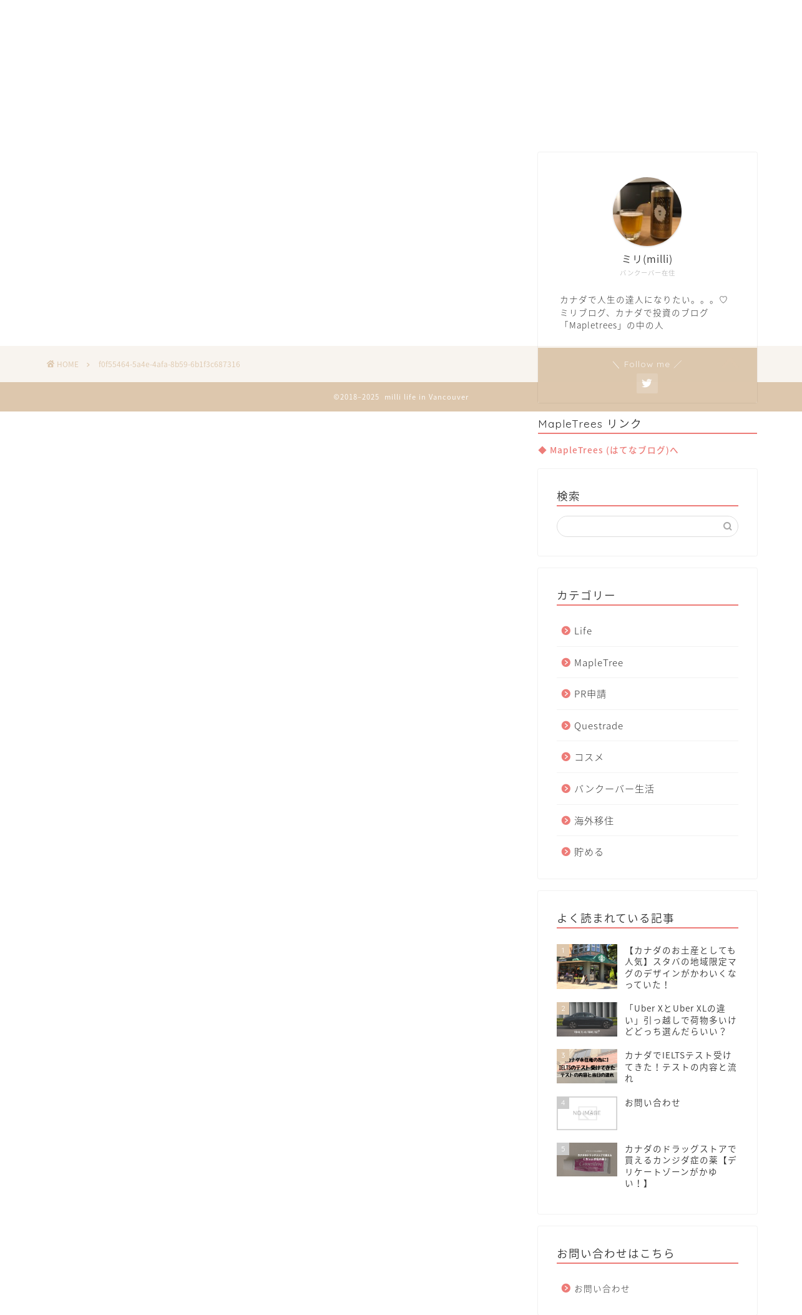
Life (583, 630)
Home (275, 120)
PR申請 (590, 693)
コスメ (589, 756)
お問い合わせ (602, 1288)
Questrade (599, 725)
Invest (458, 120)
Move (401, 120)
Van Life (339, 120)
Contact (522, 120)
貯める (589, 851)
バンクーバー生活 (614, 788)
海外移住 (594, 820)
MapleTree (599, 662)
